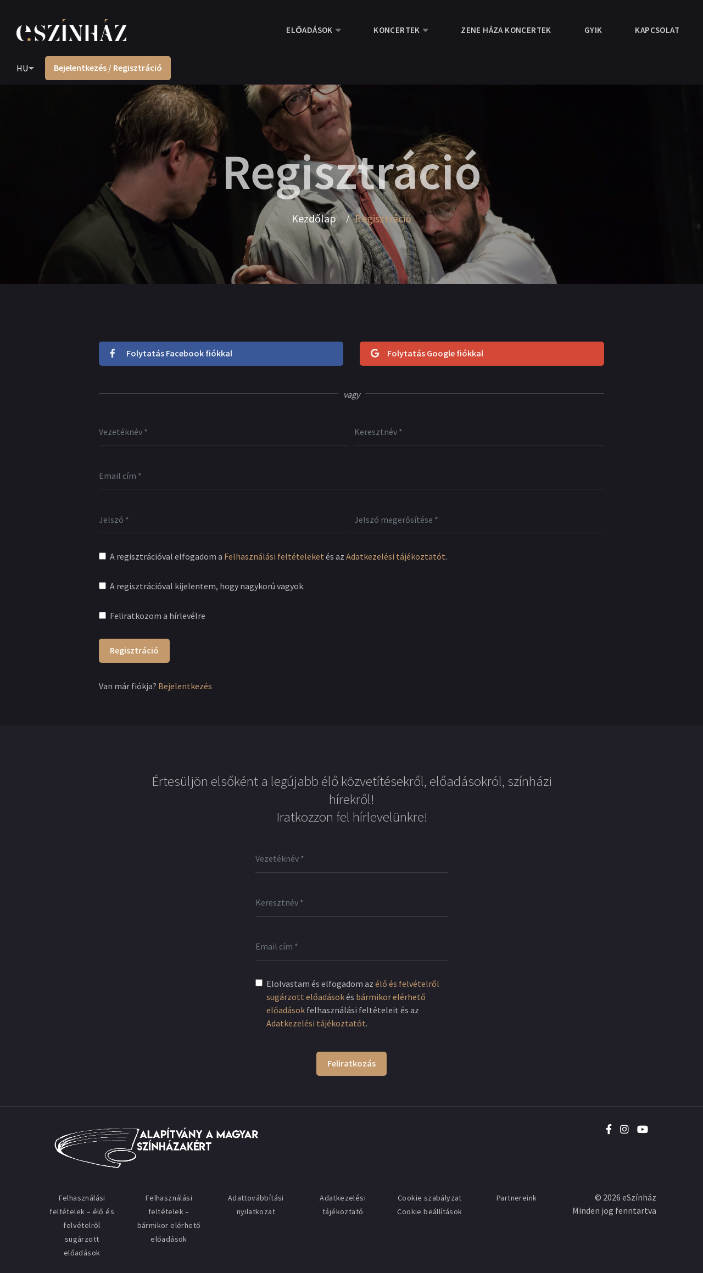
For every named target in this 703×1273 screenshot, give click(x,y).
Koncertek (396, 30)
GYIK (593, 30)
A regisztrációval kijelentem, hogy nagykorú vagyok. (207, 585)
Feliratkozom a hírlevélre (157, 615)
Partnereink (516, 1198)
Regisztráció (134, 650)
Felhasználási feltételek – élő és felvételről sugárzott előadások (81, 1225)
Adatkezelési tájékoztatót (395, 556)
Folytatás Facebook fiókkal (171, 353)
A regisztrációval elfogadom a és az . (278, 556)
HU (22, 68)
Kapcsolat (657, 30)
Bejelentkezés (185, 685)
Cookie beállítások (429, 1211)
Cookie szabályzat (430, 1198)
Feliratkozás (351, 1063)
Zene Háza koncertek (506, 30)
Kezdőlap (314, 218)
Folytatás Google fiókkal (427, 353)
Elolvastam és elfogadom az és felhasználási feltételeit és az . (352, 1003)
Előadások (309, 30)
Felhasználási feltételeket (274, 556)
